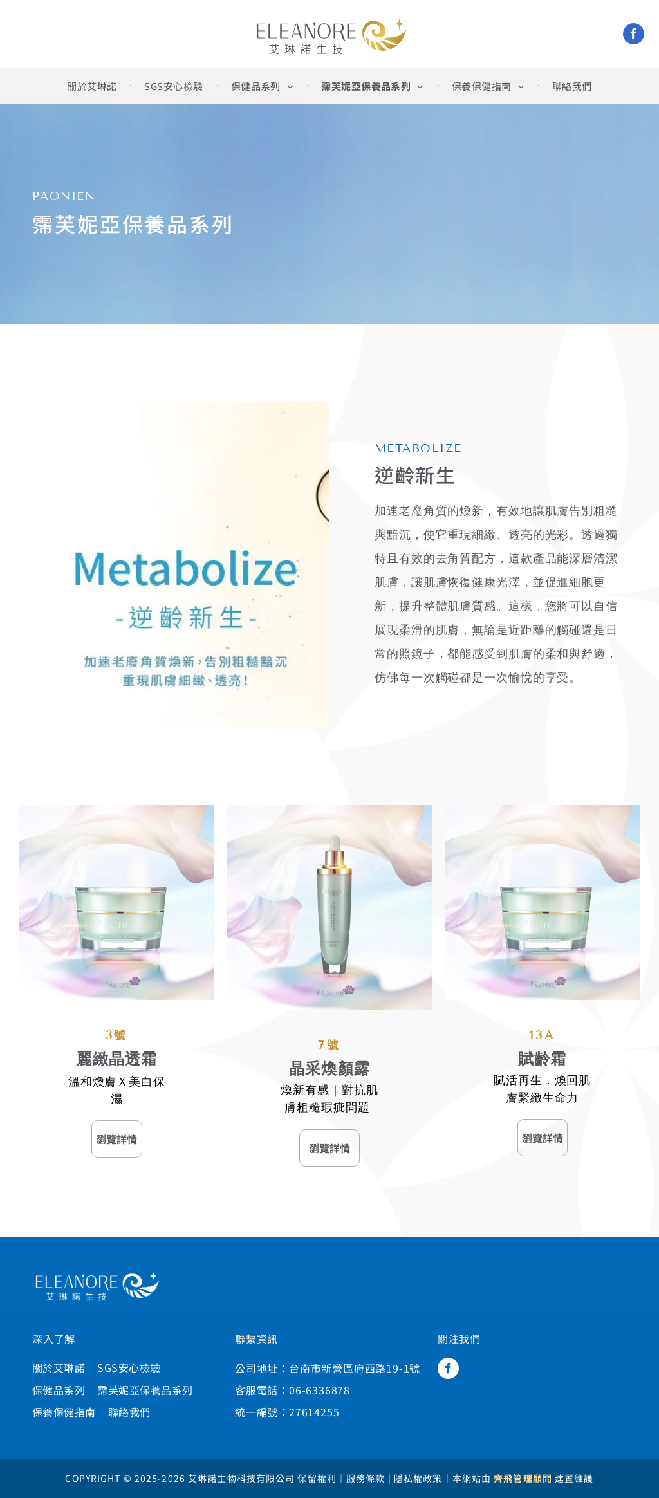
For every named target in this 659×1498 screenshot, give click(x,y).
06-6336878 (319, 1390)
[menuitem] (92, 86)
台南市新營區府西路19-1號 (354, 1368)
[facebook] (633, 35)
